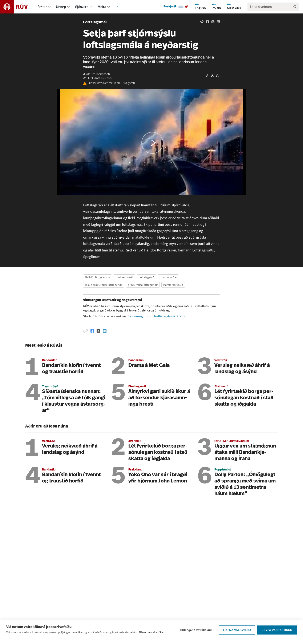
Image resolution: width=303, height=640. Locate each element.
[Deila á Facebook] (207, 22)
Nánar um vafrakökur (151, 632)
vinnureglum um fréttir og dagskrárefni (157, 316)
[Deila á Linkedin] (218, 22)
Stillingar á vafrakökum (196, 630)
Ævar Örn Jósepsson (96, 74)
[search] (271, 6)
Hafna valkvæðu (237, 630)
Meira (102, 6)
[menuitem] (49, 6)
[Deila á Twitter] (212, 22)
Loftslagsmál (95, 22)
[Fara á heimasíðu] (17, 6)
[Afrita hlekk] (201, 22)
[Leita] (295, 7)
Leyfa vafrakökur (277, 630)
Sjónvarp (81, 6)
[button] (152, 143)
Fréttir (42, 6)
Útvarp (61, 6)
